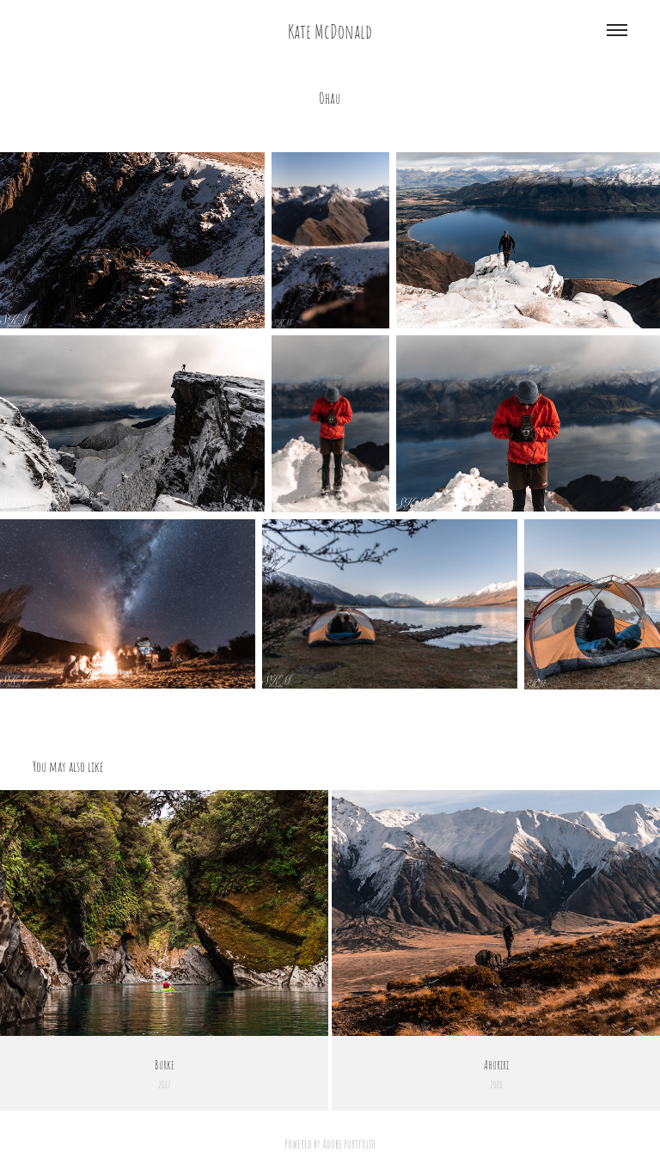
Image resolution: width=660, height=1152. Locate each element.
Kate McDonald (330, 30)
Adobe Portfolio (349, 1143)
